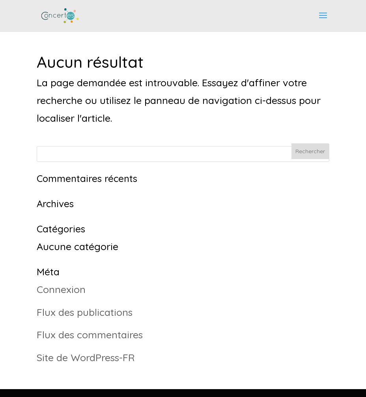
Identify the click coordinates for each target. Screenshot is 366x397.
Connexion (61, 289)
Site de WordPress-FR (86, 357)
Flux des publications (85, 312)
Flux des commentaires (90, 334)
